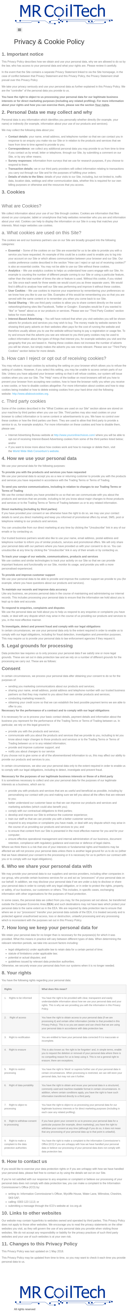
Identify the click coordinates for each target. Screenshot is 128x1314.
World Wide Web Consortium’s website (36, 451)
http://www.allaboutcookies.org (30, 393)
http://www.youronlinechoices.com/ (74, 435)
